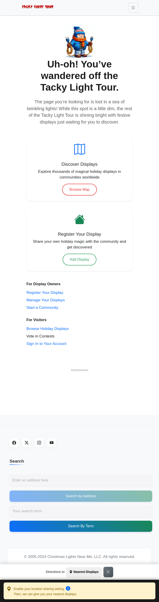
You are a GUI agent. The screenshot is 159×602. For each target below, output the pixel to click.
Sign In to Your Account (46, 344)
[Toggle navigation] (133, 8)
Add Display (79, 259)
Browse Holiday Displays (48, 329)
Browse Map (79, 189)
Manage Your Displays (46, 300)
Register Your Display (45, 292)
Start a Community (43, 307)
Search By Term (81, 526)
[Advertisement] (79, 385)
